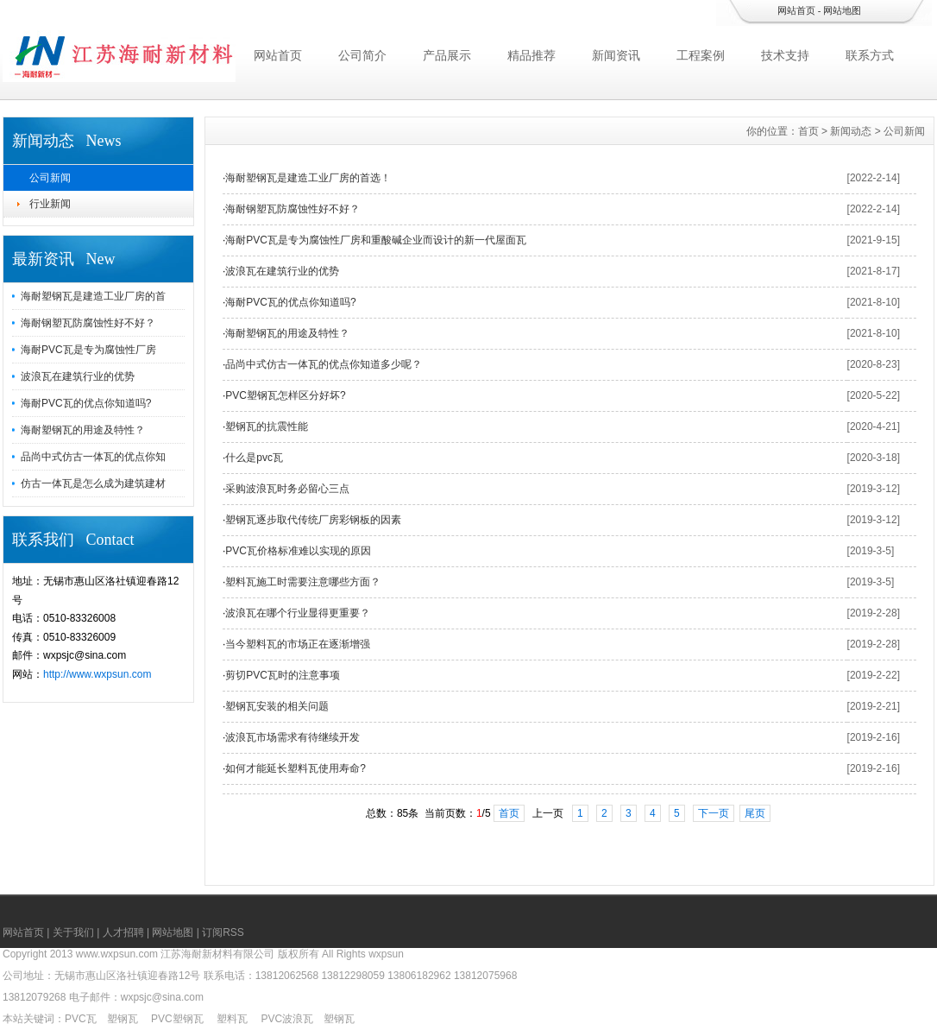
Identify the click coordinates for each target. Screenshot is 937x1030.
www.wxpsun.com (117, 954)
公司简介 (362, 55)
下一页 (713, 813)
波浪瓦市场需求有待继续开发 (292, 737)
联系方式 (870, 55)
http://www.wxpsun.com (97, 674)
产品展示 (447, 55)
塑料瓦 (232, 1019)
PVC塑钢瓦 (177, 1019)
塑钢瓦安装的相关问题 (277, 706)
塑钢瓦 (122, 1019)
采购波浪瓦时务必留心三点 (287, 489)
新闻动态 (850, 131)
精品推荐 (531, 55)
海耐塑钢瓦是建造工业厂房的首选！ (308, 178)
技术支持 (785, 55)
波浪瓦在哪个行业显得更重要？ (297, 613)
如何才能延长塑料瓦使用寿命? (295, 768)
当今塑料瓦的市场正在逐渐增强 (297, 644)
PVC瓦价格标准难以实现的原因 (298, 551)
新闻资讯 (616, 55)
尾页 (755, 813)
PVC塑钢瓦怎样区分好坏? (285, 395)
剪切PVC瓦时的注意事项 (282, 675)
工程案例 (700, 55)
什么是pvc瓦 (254, 458)
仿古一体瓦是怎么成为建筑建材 (93, 483)
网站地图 (842, 10)
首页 (808, 131)
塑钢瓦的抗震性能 (266, 426)
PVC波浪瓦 (287, 1019)
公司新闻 (50, 178)
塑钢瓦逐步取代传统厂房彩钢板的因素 (313, 520)
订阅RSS (223, 932)
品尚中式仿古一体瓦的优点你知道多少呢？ (323, 364)
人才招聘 (123, 932)
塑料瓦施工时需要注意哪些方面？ (302, 582)
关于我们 (73, 932)
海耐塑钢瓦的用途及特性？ (83, 430)
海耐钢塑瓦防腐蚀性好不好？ (88, 323)
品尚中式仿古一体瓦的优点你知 (93, 457)
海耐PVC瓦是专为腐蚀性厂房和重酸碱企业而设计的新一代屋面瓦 (375, 240)
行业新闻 (50, 204)
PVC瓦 (81, 1019)
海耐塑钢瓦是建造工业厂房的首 (93, 296)
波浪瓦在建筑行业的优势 (78, 376)
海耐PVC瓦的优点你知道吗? (86, 403)
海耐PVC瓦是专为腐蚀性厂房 (88, 350)
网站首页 (796, 10)
